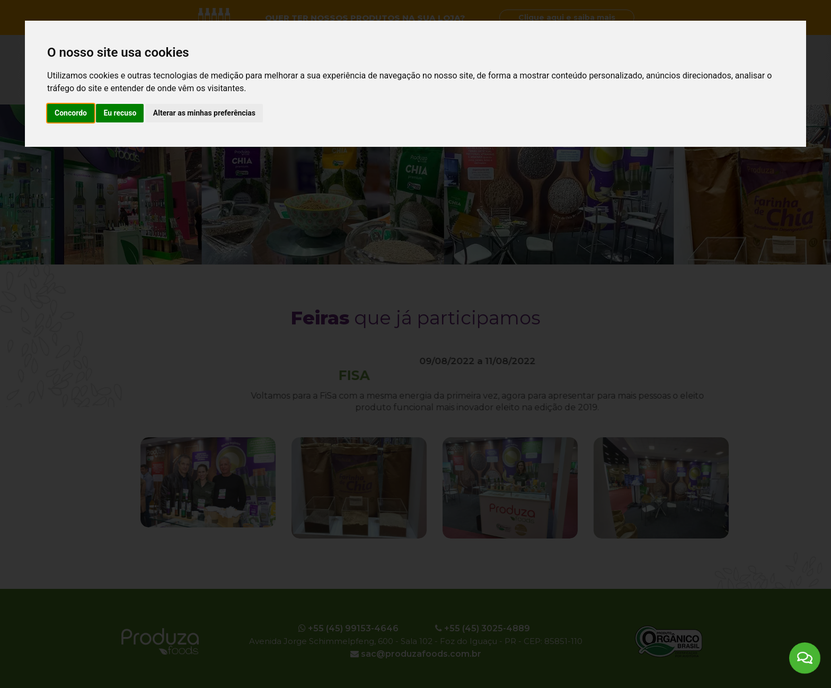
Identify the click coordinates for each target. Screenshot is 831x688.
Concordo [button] (71, 113)
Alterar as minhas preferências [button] (204, 113)
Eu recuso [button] (119, 113)
